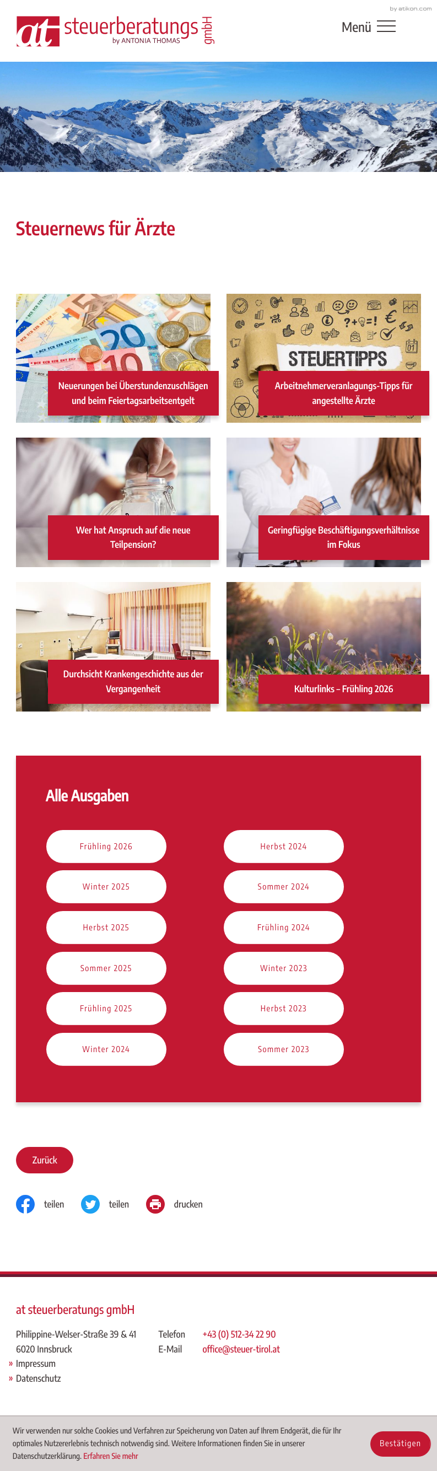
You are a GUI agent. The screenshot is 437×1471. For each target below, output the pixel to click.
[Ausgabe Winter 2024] (106, 1050)
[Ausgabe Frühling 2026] (106, 847)
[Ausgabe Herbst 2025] (106, 928)
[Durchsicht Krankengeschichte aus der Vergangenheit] (113, 647)
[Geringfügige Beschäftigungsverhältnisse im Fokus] (323, 503)
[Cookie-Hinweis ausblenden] (400, 1444)
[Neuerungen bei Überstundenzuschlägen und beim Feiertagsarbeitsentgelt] (113, 358)
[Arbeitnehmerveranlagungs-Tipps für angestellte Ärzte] (323, 358)
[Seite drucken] (183, 1204)
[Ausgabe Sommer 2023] (283, 1050)
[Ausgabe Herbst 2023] (283, 1009)
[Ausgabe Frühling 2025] (106, 1009)
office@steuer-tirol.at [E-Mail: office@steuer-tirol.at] (241, 1349)
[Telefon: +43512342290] (242, 1334)
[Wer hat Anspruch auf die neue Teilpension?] (113, 503)
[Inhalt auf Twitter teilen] (113, 1204)
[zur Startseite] (115, 31)
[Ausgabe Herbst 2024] (283, 847)
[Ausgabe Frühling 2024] (283, 928)
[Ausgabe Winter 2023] (283, 969)
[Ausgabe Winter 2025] (106, 887)
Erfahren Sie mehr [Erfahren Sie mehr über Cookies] (110, 1456)
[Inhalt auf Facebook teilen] (48, 1204)
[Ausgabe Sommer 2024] (283, 887)
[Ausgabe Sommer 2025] (106, 969)
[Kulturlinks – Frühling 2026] (323, 647)
